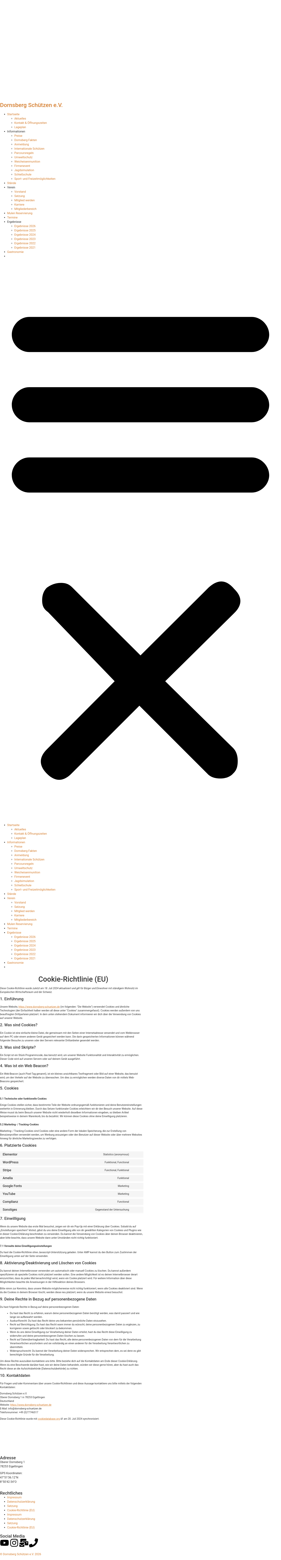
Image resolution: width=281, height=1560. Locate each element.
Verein (11, 187)
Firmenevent (22, 166)
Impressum (14, 1497)
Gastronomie (15, 252)
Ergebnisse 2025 (24, 230)
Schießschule (22, 174)
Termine (12, 217)
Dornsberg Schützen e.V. (31, 105)
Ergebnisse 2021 (24, 247)
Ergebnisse (14, 221)
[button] (140, 540)
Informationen (16, 131)
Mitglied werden (24, 200)
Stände (11, 183)
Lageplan (20, 127)
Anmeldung (21, 144)
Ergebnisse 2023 (24, 239)
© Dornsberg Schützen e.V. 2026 (20, 1554)
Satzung (19, 196)
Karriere (19, 204)
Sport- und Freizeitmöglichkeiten (34, 178)
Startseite (13, 114)
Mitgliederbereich (25, 209)
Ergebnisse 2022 (24, 243)
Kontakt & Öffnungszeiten (30, 123)
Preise (18, 135)
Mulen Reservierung (19, 213)
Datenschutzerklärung (21, 1501)
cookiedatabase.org (49, 1418)
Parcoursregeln (24, 153)
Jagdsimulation (24, 170)
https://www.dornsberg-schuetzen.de (39, 1006)
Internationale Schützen (29, 148)
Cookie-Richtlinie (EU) (21, 1510)
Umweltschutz (23, 157)
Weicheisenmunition (27, 161)
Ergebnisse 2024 (24, 234)
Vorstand (20, 191)
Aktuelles (20, 118)
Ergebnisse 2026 (24, 226)
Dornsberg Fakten (25, 140)
